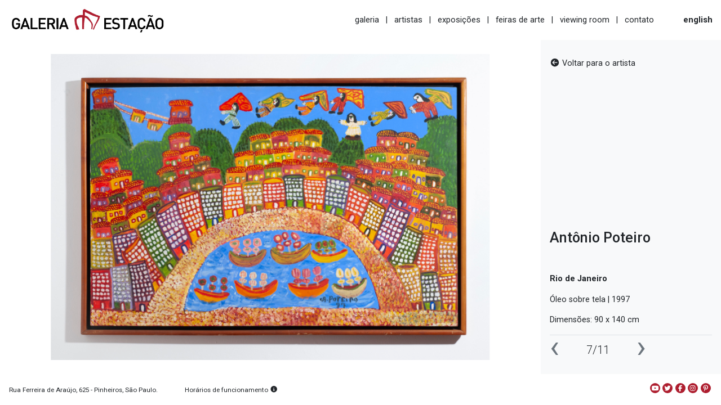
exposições (459, 20)
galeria (367, 20)
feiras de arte (520, 20)
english (698, 20)
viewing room (584, 20)
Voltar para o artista (592, 63)
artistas (408, 20)
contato (639, 20)
